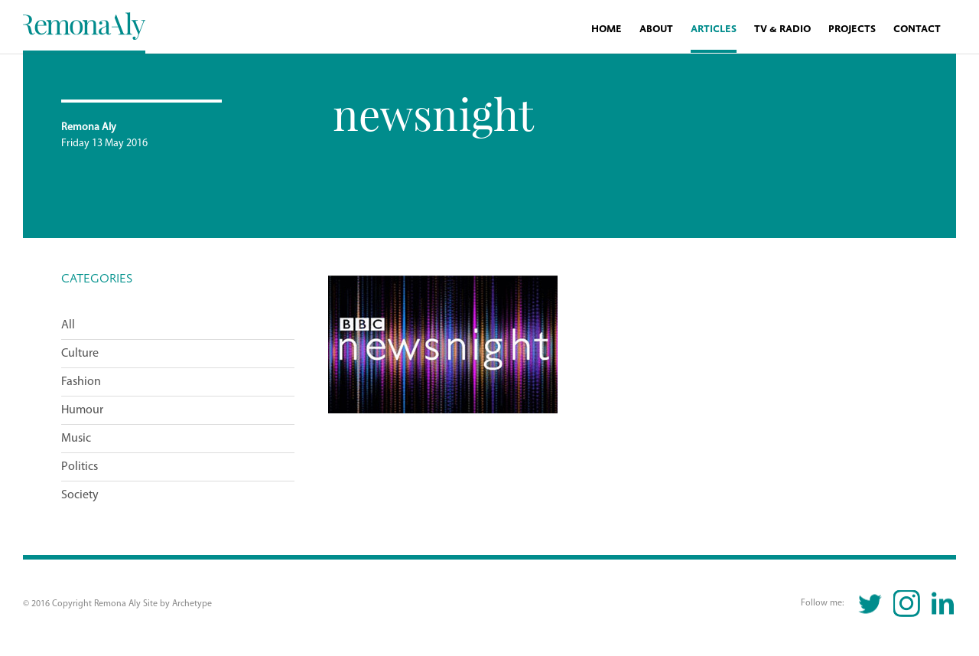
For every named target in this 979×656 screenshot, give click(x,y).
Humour (82, 410)
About (656, 29)
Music (76, 438)
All (68, 325)
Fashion (81, 382)
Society (80, 495)
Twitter (870, 603)
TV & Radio (782, 29)
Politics (79, 467)
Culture (80, 354)
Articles (714, 29)
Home (606, 29)
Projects (852, 29)
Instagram (906, 603)
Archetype (192, 604)
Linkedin (942, 603)
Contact (917, 29)
